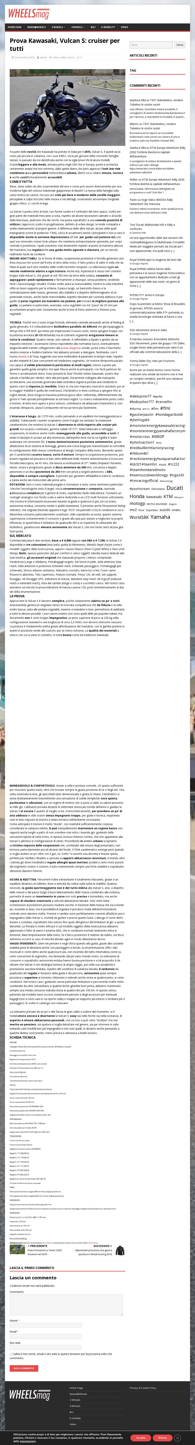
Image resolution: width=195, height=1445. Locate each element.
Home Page (15, 27)
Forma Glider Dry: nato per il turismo (152, 361)
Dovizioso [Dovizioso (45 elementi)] (158, 489)
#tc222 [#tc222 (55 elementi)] (173, 464)
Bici (93, 27)
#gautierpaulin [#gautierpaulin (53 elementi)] (141, 414)
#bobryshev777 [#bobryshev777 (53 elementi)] (142, 402)
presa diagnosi (71, 348)
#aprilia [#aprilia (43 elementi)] (157, 396)
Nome (14, 1320)
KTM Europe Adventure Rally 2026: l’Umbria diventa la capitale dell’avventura (157, 152)
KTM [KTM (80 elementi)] (168, 496)
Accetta (140, 1438)
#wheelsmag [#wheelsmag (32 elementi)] (166, 481)
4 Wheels (76, 27)
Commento (17, 1292)
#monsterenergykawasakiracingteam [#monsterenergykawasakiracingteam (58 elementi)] (162, 425)
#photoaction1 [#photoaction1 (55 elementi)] (142, 442)
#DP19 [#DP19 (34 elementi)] (145, 409)
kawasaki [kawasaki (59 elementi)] (154, 496)
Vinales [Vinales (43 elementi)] (176, 510)
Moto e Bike (60, 57)
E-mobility (108, 27)
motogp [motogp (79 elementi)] (137, 503)
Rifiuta (162, 1438)
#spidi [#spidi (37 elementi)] (162, 464)
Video (124, 27)
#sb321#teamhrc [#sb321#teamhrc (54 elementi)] (143, 464)
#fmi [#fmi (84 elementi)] (165, 408)
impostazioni (28, 1441)
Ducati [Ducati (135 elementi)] (174, 488)
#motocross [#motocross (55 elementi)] (140, 436)
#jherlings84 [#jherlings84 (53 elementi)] (139, 420)
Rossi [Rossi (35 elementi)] (141, 510)
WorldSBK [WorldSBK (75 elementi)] (139, 517)
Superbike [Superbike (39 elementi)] (152, 510)
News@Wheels (36, 27)
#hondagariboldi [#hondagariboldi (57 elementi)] (169, 414)
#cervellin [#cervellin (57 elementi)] (164, 401)
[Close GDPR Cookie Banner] (177, 1438)
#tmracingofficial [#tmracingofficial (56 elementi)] (144, 480)
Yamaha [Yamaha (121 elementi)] (160, 516)
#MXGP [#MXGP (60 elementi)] (158, 436)
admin (43, 57)
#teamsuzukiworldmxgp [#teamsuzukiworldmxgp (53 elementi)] (149, 475)
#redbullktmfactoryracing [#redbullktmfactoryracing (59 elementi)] (152, 447)
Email (13, 1331)
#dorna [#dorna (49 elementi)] (135, 408)
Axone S (24, 356)
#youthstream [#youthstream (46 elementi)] (140, 489)
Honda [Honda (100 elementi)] (137, 496)
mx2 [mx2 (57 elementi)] (133, 509)
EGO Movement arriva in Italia (148, 330)
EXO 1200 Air (47, 1243)
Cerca (180, 44)
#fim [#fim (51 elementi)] (154, 408)
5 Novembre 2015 (25, 57)
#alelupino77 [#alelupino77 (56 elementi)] (140, 396)
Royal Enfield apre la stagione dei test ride (155, 259)
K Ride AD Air (92, 1243)
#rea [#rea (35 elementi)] (158, 442)
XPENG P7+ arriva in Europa (147, 295)
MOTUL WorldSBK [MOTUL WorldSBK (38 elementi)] (157, 504)
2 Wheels (57, 27)
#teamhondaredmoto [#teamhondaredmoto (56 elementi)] (147, 469)
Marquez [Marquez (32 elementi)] (179, 497)
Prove (71, 57)
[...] (172, 251)
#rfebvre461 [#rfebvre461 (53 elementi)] (139, 453)
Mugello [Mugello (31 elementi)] (173, 504)
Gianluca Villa (138, 100)
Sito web (15, 1343)
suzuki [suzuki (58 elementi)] (165, 509)
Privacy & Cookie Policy (143, 1388)
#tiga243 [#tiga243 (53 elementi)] (177, 475)
